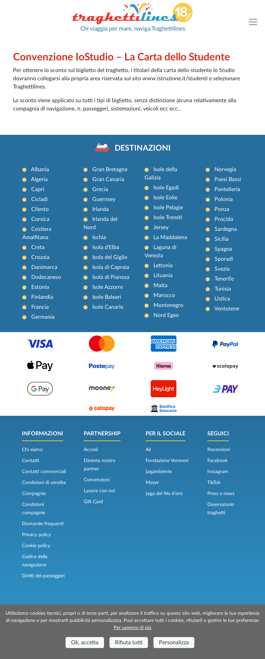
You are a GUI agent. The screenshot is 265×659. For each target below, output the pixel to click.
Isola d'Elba (105, 247)
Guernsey (103, 199)
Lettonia (163, 265)
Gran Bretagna (109, 169)
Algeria (39, 179)
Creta (38, 247)
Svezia (222, 269)
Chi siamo (32, 449)
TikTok (213, 482)
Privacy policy (36, 534)
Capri (37, 189)
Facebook (217, 460)
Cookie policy (36, 545)
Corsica (40, 219)
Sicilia (222, 239)
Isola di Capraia (110, 267)
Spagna (223, 249)
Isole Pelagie (168, 207)
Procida (224, 219)
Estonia (40, 287)
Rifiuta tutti (128, 642)
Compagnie (34, 493)
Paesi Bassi (228, 179)
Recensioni (218, 449)
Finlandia (42, 297)
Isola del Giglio (109, 257)
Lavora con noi (99, 491)
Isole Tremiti (167, 217)
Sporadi (224, 259)
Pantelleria (227, 189)
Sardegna (226, 229)
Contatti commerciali (44, 471)
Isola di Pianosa (110, 277)
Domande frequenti (43, 523)
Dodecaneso (46, 277)
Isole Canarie (107, 307)
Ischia (99, 237)
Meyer (152, 482)
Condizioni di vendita (44, 482)
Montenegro (168, 305)
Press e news (220, 493)
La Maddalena (170, 237)
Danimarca (44, 267)
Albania (40, 169)
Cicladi (39, 199)
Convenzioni (97, 480)
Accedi (91, 449)
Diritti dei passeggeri (43, 576)
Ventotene (226, 308)
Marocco (164, 295)
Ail (148, 449)
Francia (40, 307)
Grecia (100, 189)
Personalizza (174, 642)
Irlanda (100, 209)
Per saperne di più (132, 627)
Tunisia (223, 289)
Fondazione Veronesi (167, 460)
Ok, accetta (85, 642)
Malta (160, 285)
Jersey (161, 227)
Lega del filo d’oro (164, 493)
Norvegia (225, 169)
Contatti (30, 460)
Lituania (163, 275)
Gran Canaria (108, 179)
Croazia (40, 257)
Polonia (224, 199)
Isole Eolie (165, 197)
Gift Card (93, 501)
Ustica (222, 299)
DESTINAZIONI (143, 148)
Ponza (222, 209)
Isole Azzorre (107, 287)
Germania (43, 317)
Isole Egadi (166, 187)
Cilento (40, 209)
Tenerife (224, 279)
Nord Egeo (166, 315)
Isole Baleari (106, 297)
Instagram (217, 471)
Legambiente (159, 471)
